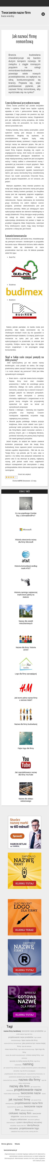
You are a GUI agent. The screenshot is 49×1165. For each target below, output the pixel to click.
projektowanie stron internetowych (15, 1074)
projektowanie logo (29, 1128)
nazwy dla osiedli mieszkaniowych (15, 1055)
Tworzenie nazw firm (16, 13)
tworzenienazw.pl (10, 1150)
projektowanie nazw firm (29, 1103)
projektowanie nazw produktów (21, 1037)
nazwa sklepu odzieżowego (11, 1093)
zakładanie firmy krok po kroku (20, 1131)
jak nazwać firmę (19, 1099)
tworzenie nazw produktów (32, 1031)
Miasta (17, 1144)
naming (28, 1064)
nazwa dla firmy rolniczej (10, 1080)
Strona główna (6, 1144)
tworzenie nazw (30, 1093)
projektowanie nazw (28, 1089)
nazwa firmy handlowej (12, 1031)
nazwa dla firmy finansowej (35, 1074)
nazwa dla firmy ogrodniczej (15, 1107)
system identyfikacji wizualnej (29, 1122)
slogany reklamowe (18, 1119)
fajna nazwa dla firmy (29, 1040)
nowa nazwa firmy (11, 1049)
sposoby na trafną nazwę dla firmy (21, 1061)
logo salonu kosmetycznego (26, 1049)
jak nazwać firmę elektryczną (12, 1068)
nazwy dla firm (19, 1086)
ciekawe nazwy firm (20, 1113)
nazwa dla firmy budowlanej (29, 1116)
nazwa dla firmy (29, 1079)
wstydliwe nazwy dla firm (18, 1125)
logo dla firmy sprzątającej (28, 1071)
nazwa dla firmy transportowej (13, 1043)
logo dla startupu (26, 1046)
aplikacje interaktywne (27, 1110)
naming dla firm (33, 1131)
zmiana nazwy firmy (33, 1055)
